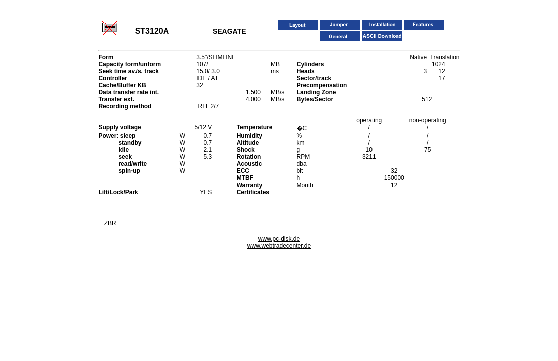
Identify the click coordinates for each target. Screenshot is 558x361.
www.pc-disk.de (279, 238)
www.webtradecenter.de (279, 245)
